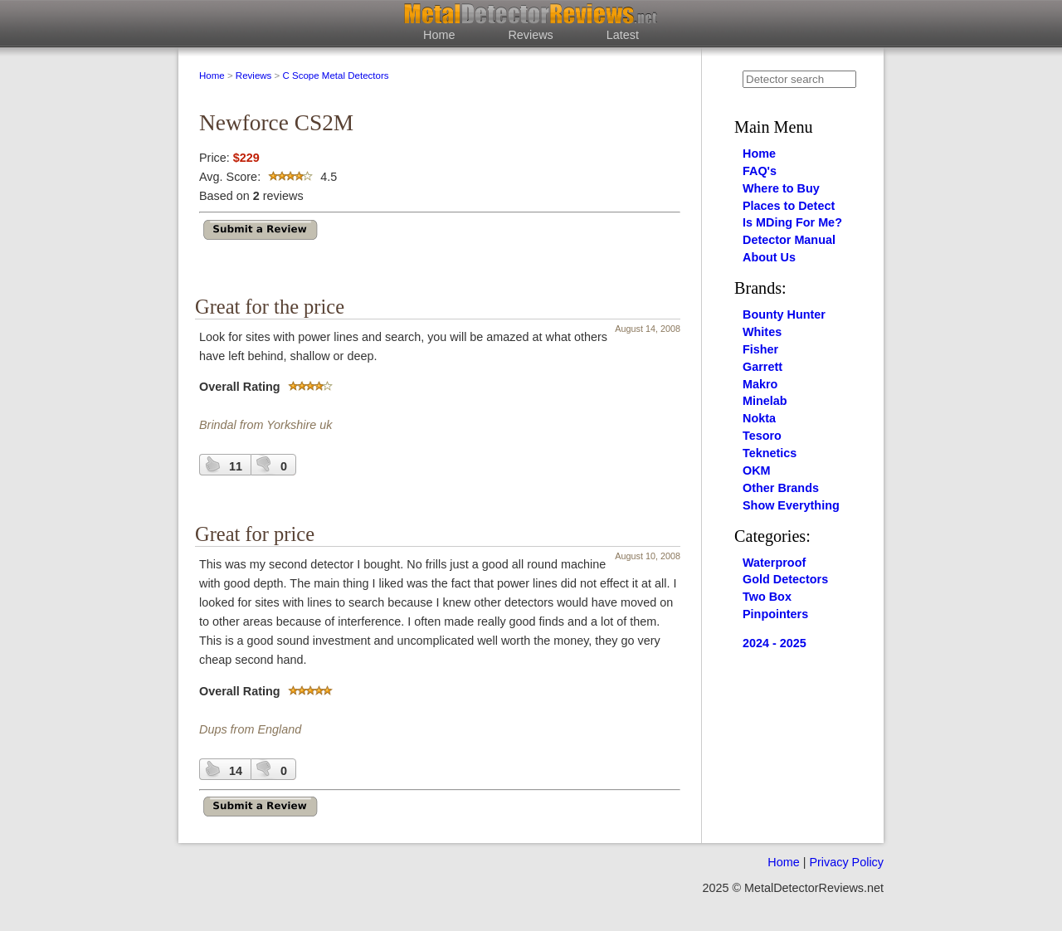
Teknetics (769, 453)
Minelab (765, 400)
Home (439, 34)
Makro (760, 384)
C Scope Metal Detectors (335, 75)
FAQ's (760, 171)
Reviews (530, 34)
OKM (757, 470)
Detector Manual (789, 239)
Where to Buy (781, 188)
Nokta (759, 418)
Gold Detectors (785, 579)
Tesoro (762, 435)
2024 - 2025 (774, 643)
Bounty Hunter (784, 314)
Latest (623, 34)
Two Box (767, 596)
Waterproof (774, 562)
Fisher (760, 349)
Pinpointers (775, 614)
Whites (762, 332)
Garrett (762, 366)
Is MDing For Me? (792, 222)
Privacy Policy (846, 862)
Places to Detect (789, 205)
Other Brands (781, 488)
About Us (769, 257)
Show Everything (791, 505)
